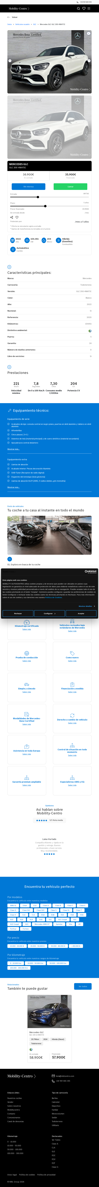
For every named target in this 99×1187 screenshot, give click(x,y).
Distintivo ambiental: (17, 330)
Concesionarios (13, 1117)
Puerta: (11, 337)
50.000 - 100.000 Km (58, 963)
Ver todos (83, 986)
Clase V (13, 915)
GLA (31, 919)
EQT (12, 919)
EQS (82, 915)
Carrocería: (13, 285)
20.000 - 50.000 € (37, 946)
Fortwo (26, 929)
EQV (21, 919)
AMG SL (13, 905)
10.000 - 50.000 (14, 1145)
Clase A (46, 905)
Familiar (55, 1109)
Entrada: (13, 194)
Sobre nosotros (14, 1106)
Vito (70, 924)
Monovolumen (58, 1113)
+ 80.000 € (76, 946)
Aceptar (81, 613)
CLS (33, 915)
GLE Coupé (14, 924)
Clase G (13, 910)
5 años (86, 203)
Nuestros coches (14, 1098)
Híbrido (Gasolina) (67, 240)
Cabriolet (56, 1102)
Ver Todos (56, 1139)
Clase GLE (40, 910)
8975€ (86, 194)
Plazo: (12, 203)
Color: (10, 298)
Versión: (11, 291)
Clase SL (66, 910)
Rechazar (18, 613)
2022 (18, 239)
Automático (23, 248)
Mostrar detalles (85, 606)
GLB (40, 919)
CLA (34, 905)
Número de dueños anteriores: (22, 350)
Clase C (70, 905)
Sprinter (59, 924)
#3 (79, 924)
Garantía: (12, 343)
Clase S (54, 910)
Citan (25, 905)
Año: (10, 304)
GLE (74, 919)
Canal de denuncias (15, 1121)
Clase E (82, 905)
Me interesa (29, 186)
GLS (26, 924)
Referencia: (13, 317)
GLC (50, 919)
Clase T (79, 910)
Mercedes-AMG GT (42, 924)
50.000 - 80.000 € (58, 946)
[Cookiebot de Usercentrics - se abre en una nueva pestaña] (86, 572)
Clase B (58, 905)
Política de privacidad (46, 1174)
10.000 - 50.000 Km (35, 963)
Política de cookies (27, 1174)
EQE (72, 915)
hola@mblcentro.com (65, 1076)
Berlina (55, 1098)
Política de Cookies (53, 597)
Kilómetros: (13, 324)
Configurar (49, 613)
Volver (15, 17)
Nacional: (12, 311)
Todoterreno (57, 1121)
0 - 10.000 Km (15, 963)
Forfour (13, 929)
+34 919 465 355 (84, 2)
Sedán (54, 1117)
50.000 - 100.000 (14, 1149)
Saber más (27, 629)
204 (49, 239)
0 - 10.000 (11, 1141)
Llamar (70, 186)
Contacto (11, 1113)
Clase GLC (26, 910)
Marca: (11, 278)
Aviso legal (12, 1174)
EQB (52, 915)
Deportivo (56, 1106)
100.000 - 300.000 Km (19, 968)
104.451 (35, 239)
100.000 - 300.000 (15, 1153)
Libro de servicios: (16, 356)
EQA (43, 915)
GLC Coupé (62, 919)
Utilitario (55, 1125)
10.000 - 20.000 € (17, 946)
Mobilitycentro (13, 1109)
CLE (23, 915)
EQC (62, 915)
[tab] (28, 175)
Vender (10, 1102)
